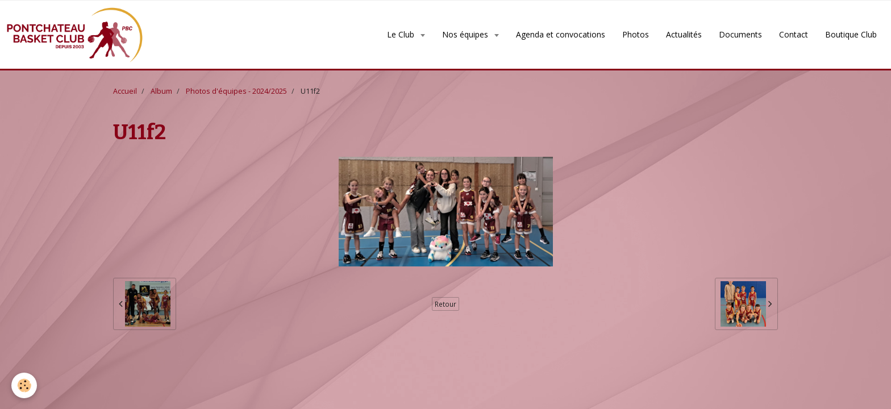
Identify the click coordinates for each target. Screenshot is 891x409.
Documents (740, 34)
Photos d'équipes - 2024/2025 (236, 91)
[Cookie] (24, 385)
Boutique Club (851, 34)
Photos (635, 34)
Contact (793, 34)
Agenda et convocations (560, 34)
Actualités (684, 34)
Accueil (125, 91)
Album (161, 91)
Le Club (402, 34)
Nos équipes (466, 34)
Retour (445, 303)
